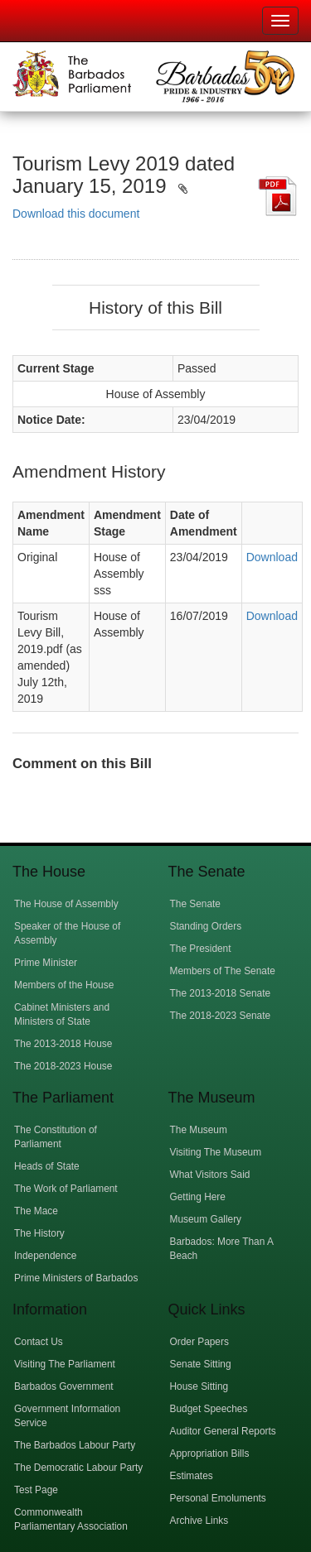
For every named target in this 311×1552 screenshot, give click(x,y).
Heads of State (47, 1166)
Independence (45, 1255)
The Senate (195, 904)
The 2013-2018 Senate (220, 993)
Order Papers (199, 1342)
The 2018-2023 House (63, 1066)
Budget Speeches (209, 1409)
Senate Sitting (200, 1364)
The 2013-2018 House (63, 1044)
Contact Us (38, 1342)
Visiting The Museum (216, 1152)
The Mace (36, 1211)
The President (200, 948)
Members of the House (64, 985)
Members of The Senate (222, 971)
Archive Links (199, 1520)
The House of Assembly (66, 904)
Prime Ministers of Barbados (76, 1278)
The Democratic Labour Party (78, 1467)
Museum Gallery (206, 1219)
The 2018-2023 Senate (220, 1015)
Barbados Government (64, 1386)
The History (39, 1233)
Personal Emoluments (218, 1498)
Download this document (75, 213)
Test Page (36, 1490)
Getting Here (198, 1197)
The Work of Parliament (66, 1188)
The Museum (198, 1130)
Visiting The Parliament (64, 1364)
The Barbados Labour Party (74, 1445)
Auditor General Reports (223, 1431)
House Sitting (199, 1386)
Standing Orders (206, 926)
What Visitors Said (210, 1174)
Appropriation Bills (210, 1453)
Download (272, 557)
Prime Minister (45, 962)
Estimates (191, 1476)
